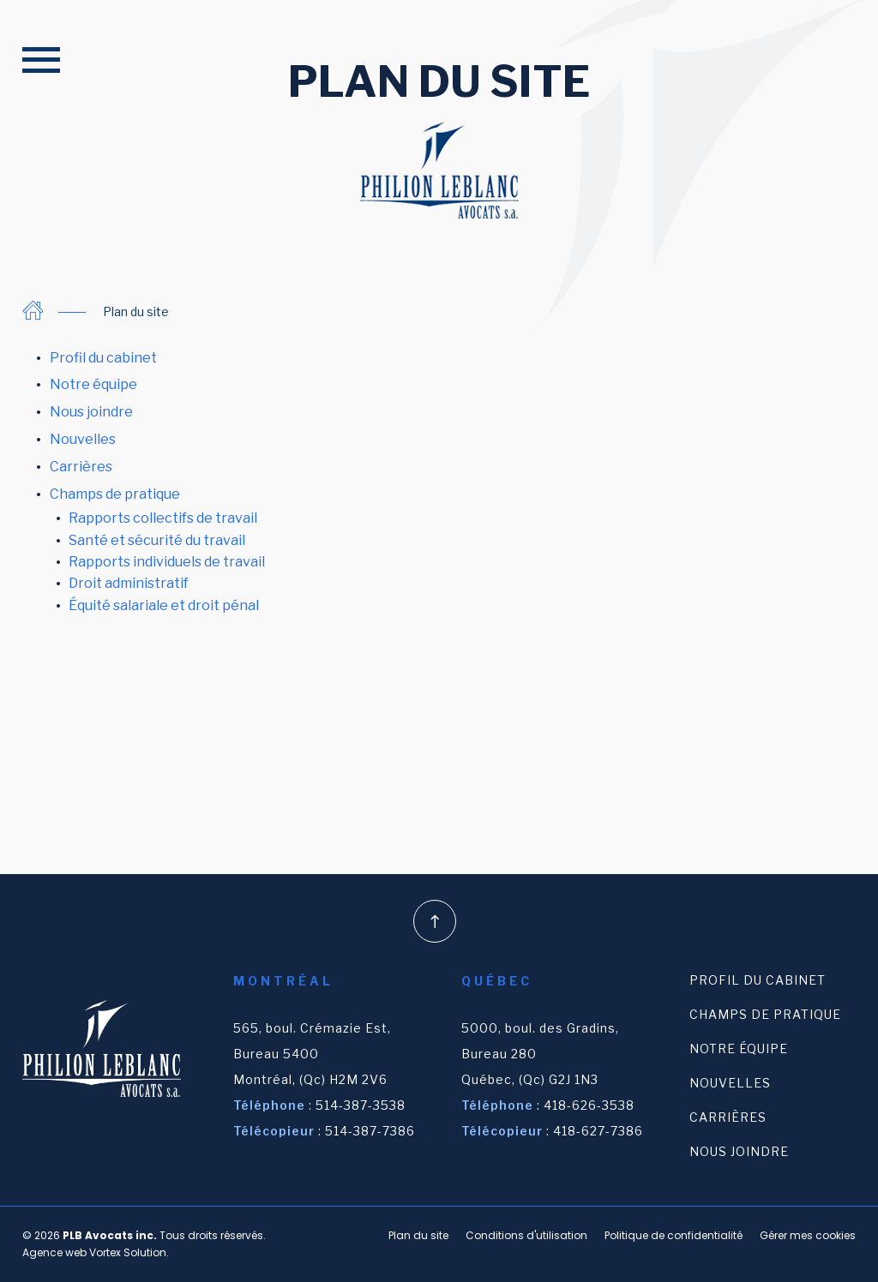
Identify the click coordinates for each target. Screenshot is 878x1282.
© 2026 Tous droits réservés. (144, 1235)
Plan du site (418, 1235)
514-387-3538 (361, 1105)
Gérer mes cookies (808, 1235)
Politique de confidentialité (673, 1235)
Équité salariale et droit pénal (164, 605)
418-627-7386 (598, 1130)
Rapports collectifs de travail (163, 518)
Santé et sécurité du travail (157, 540)
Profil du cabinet (103, 358)
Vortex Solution (127, 1252)
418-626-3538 (589, 1105)
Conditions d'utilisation (526, 1235)
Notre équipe (93, 384)
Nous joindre (91, 412)
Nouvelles (83, 439)
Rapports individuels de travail (167, 562)
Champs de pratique (115, 494)
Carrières (81, 466)
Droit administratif (129, 583)
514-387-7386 (370, 1130)
